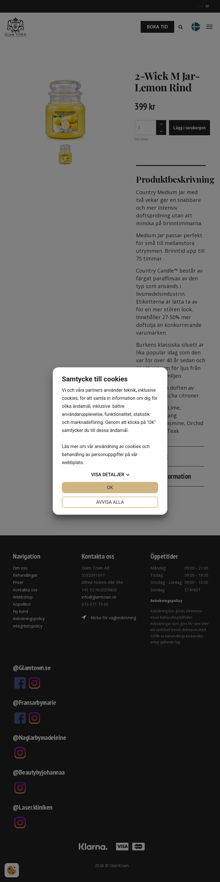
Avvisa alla (110, 502)
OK (110, 487)
